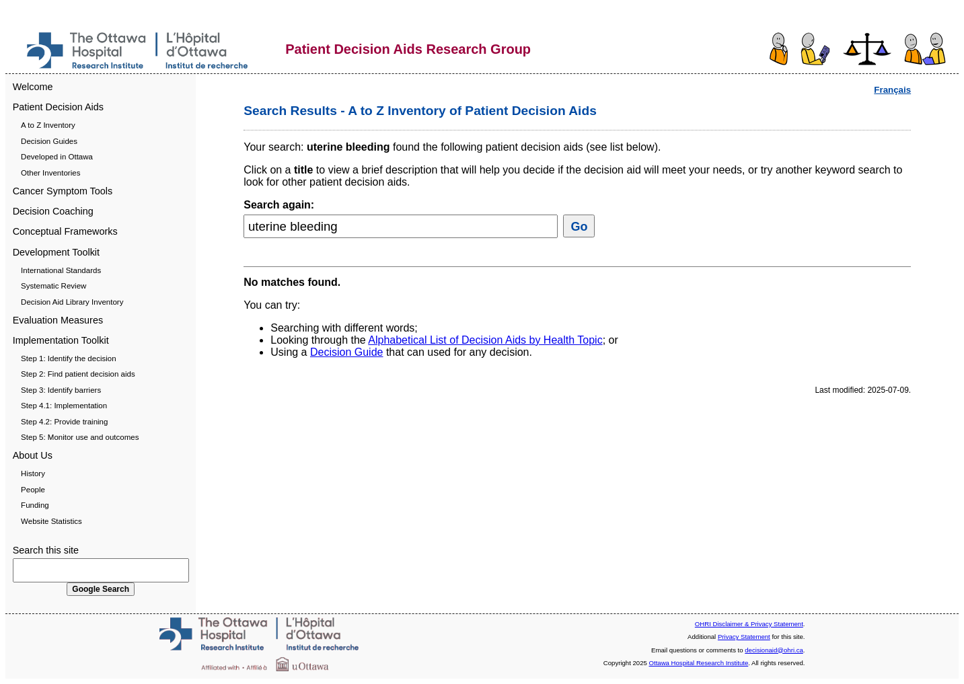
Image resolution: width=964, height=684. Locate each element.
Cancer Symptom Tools (63, 191)
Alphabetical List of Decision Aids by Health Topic (485, 340)
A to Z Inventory (48, 125)
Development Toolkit (56, 252)
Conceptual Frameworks (65, 231)
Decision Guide (346, 352)
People (33, 490)
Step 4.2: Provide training (64, 422)
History (33, 473)
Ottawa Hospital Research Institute (699, 663)
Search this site (46, 550)
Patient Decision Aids (58, 107)
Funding (35, 505)
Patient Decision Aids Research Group (408, 49)
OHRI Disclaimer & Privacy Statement (749, 624)
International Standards (61, 270)
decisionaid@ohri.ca (774, 650)
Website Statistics (51, 521)
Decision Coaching (53, 211)
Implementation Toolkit (61, 340)
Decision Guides (49, 141)
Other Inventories (50, 173)
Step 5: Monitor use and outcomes (80, 437)
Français (892, 90)
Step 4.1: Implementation (64, 406)
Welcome (33, 86)
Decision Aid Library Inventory (72, 302)
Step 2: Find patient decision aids (78, 374)
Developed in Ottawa (57, 157)
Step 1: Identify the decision (68, 358)
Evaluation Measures (58, 320)
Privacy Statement (744, 636)
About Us (32, 455)
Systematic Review (53, 286)
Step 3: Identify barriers (61, 390)
